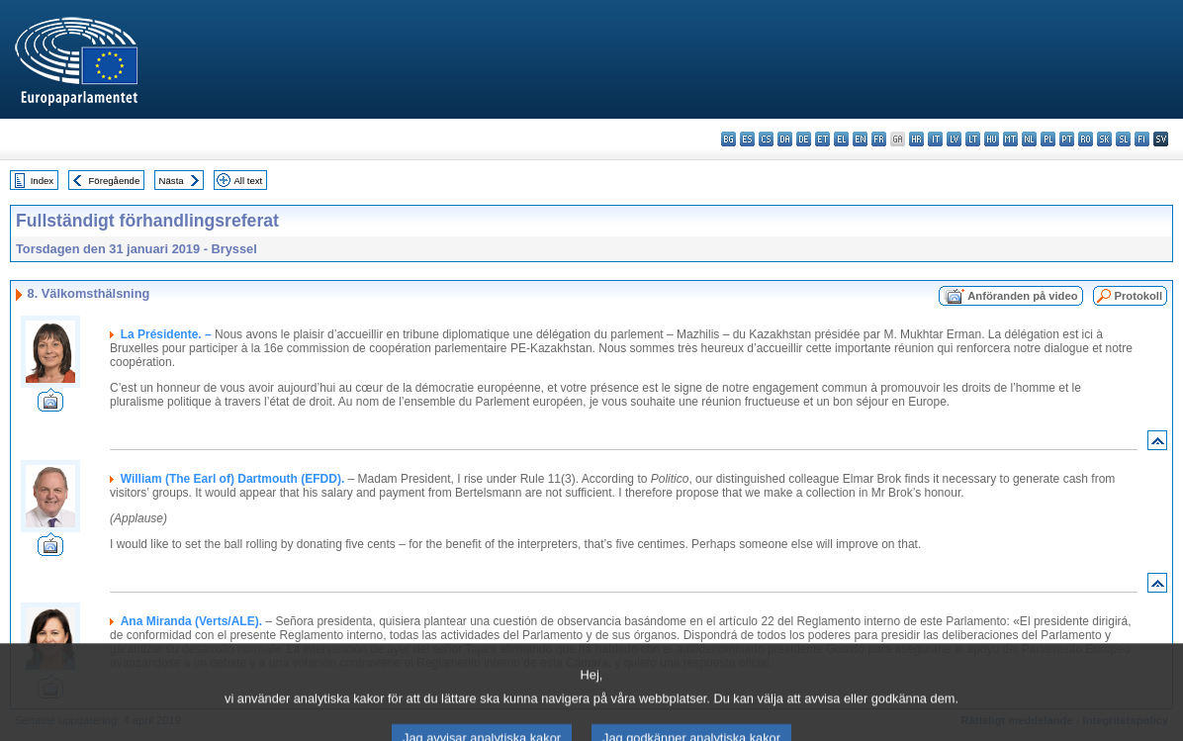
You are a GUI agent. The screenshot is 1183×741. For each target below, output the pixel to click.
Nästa (171, 180)
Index (42, 180)
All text (247, 180)
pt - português (1066, 139)
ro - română (1085, 139)
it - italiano (935, 139)
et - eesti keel (822, 139)
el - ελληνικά (841, 139)
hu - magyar (991, 139)
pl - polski (1048, 139)
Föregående (114, 180)
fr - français (878, 139)
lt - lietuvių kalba (972, 139)
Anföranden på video (1022, 296)
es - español (747, 139)
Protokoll (1138, 296)
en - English (860, 139)
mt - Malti (1010, 139)
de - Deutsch (803, 139)
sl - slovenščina (1123, 139)
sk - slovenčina (1104, 139)
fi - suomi (1142, 139)
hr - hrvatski (916, 139)
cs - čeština (766, 139)
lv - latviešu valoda (954, 139)
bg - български (728, 139)
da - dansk (784, 139)
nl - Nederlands (1029, 139)
